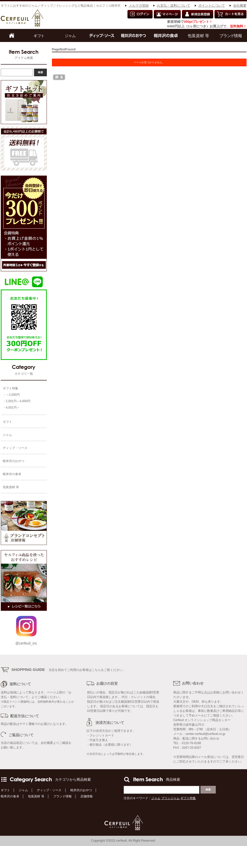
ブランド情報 (62, 796)
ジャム (23, 790)
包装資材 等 (36, 796)
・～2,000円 (11, 395)
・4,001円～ (11, 407)
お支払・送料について (173, 5)
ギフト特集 (10, 388)
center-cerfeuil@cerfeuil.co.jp (205, 734)
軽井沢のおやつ (81, 790)
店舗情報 (86, 796)
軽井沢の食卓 (10, 796)
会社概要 (239, 5)
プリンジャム (170, 798)
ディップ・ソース (49, 790)
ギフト (5, 790)
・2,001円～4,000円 (16, 401)
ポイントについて (211, 5)
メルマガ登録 (139, 5)
